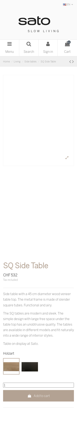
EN (68, 4)
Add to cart (38, 396)
